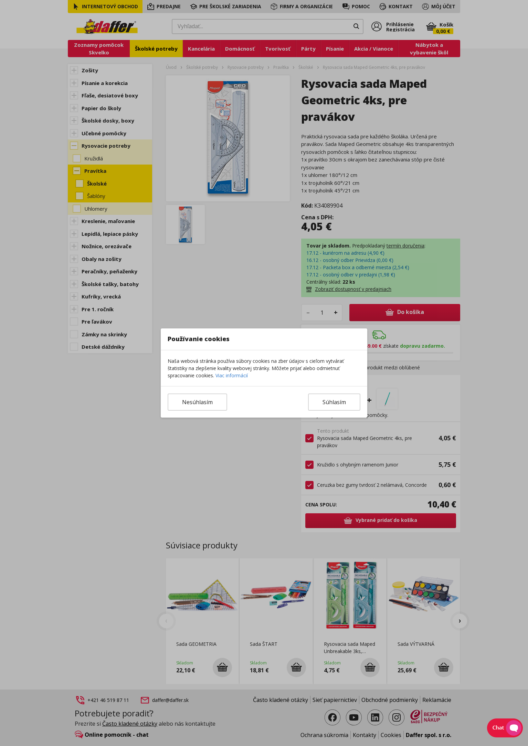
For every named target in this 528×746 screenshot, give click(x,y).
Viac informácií (231, 375)
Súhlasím (334, 402)
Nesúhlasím (197, 402)
